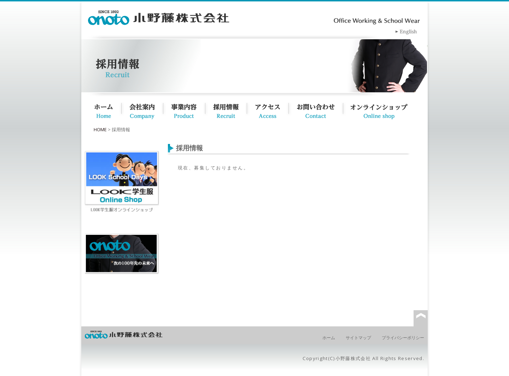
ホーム (103, 110)
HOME (100, 130)
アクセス (271, 110)
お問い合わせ (319, 110)
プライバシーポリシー (403, 338)
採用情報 (229, 110)
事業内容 (188, 110)
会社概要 (146, 110)
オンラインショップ (387, 110)
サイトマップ (358, 338)
